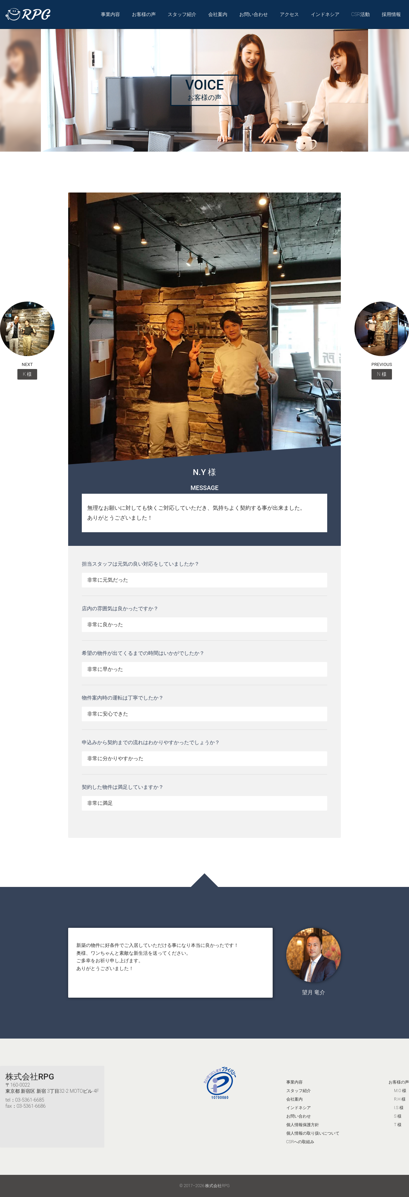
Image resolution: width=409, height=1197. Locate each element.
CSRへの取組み (300, 1141)
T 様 (398, 1124)
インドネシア (325, 14)
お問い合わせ (253, 14)
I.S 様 (399, 1107)
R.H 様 (400, 1099)
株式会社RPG (29, 1076)
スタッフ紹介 (182, 14)
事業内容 (110, 14)
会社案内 (217, 14)
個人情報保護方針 (302, 1124)
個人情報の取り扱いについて (312, 1133)
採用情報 (391, 14)
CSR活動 (360, 14)
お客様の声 (144, 14)
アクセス (289, 14)
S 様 (398, 1116)
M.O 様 (400, 1090)
